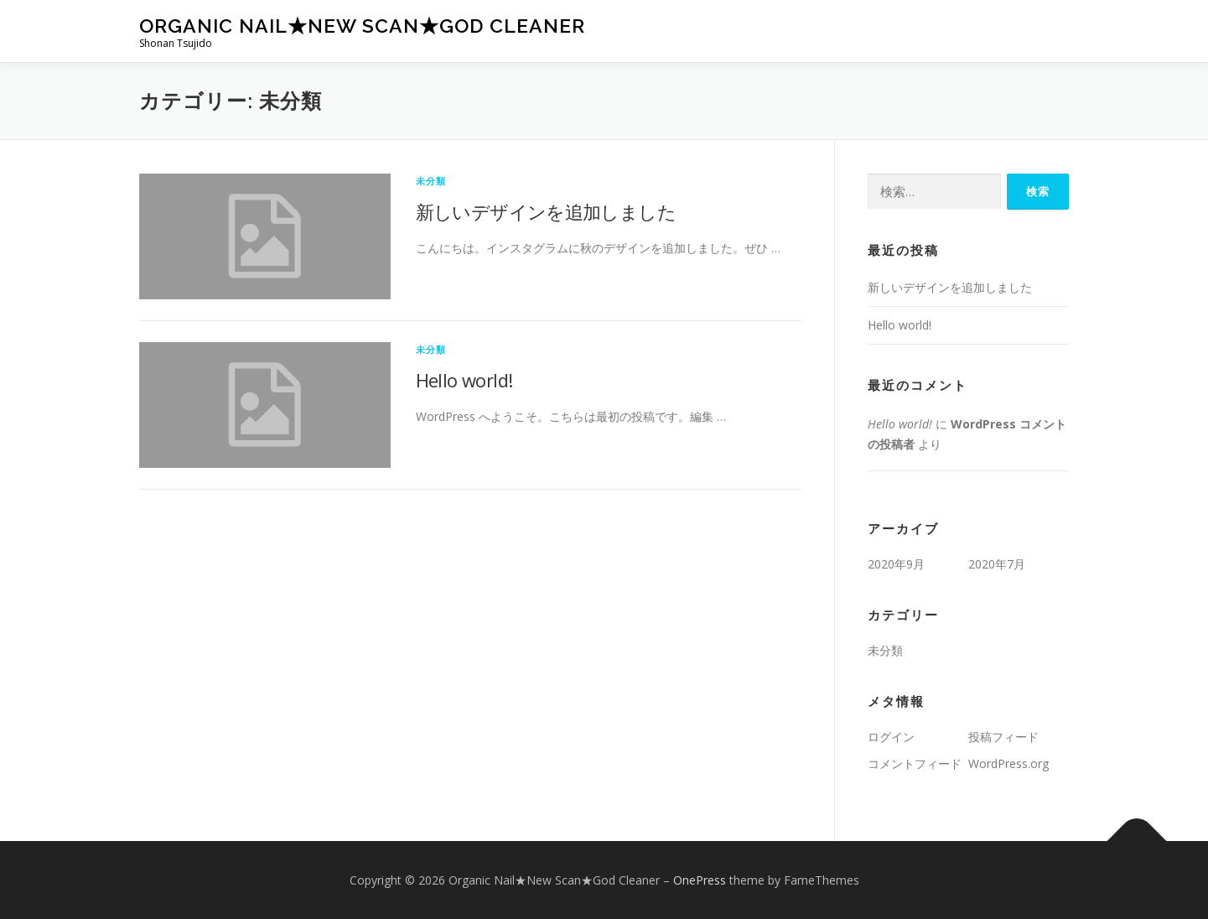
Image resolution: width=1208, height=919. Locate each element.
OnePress (699, 880)
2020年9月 (896, 564)
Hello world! (464, 379)
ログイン (891, 737)
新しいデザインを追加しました (546, 211)
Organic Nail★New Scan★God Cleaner (362, 25)
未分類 (431, 180)
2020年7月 (996, 564)
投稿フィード (1003, 737)
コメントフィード (915, 763)
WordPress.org (1008, 763)
